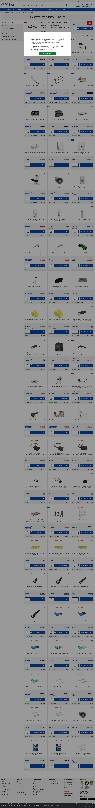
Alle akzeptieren (47, 53)
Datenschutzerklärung (35, 50)
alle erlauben (51, 42)
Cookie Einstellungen (43, 46)
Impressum (54, 50)
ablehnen (46, 47)
